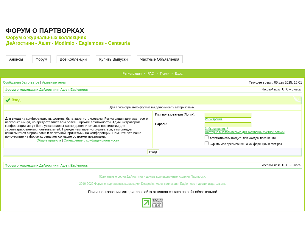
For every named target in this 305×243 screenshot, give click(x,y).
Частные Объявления (159, 59)
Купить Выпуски (113, 59)
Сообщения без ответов (21, 82)
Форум (41, 59)
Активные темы (54, 82)
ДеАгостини (135, 176)
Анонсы (16, 59)
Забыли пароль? (216, 128)
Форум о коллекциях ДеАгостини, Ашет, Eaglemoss (46, 89)
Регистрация (131, 73)
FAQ (150, 73)
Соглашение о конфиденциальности (91, 140)
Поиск (164, 73)
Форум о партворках (45, 30)
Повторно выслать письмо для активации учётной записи (244, 132)
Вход (179, 73)
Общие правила (49, 140)
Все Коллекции (73, 59)
